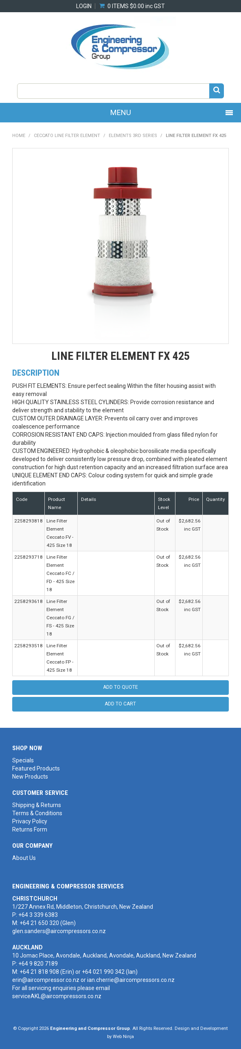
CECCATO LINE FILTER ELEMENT (67, 135)
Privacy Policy (29, 821)
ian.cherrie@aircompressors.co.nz (131, 980)
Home (18, 135)
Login (84, 6)
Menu (120, 112)
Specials (23, 760)
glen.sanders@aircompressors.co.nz (59, 931)
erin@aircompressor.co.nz (45, 980)
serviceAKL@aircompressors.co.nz (56, 996)
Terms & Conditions (37, 813)
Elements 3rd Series (133, 135)
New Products (30, 776)
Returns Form (29, 829)
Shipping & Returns (36, 805)
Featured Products (36, 768)
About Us (24, 858)
